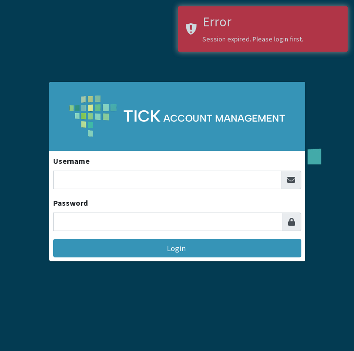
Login (177, 248)
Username (71, 161)
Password (70, 203)
